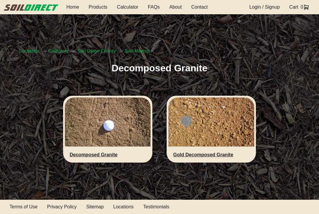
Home (72, 7)
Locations (29, 51)
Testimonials (156, 206)
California (58, 51)
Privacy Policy (62, 206)
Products (98, 7)
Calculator (127, 7)
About (175, 7)
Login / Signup (264, 7)
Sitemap (95, 206)
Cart (293, 7)
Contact (199, 7)
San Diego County (96, 51)
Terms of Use (23, 206)
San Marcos (137, 51)
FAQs (154, 7)
